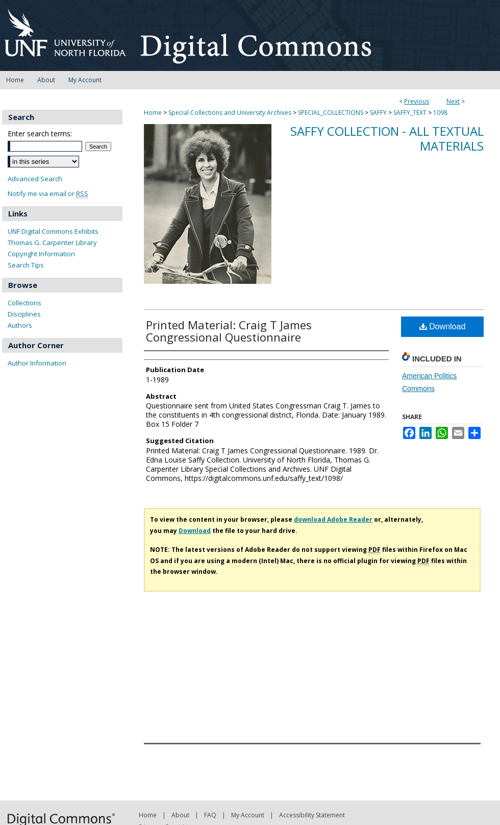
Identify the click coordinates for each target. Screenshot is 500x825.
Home (153, 112)
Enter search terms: (40, 133)
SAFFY (378, 112)
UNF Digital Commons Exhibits (53, 231)
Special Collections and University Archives (229, 112)
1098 (440, 112)
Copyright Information (41, 253)
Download (442, 326)
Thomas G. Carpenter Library (52, 242)
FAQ (210, 815)
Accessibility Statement (312, 815)
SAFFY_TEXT (410, 112)
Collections (24, 302)
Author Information (37, 363)
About (180, 815)
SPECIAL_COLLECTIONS (330, 112)
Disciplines (24, 314)
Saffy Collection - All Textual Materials (387, 138)
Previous (416, 101)
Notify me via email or (48, 194)
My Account (247, 815)
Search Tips (26, 265)
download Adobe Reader (333, 519)
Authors (20, 325)
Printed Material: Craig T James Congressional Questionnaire (229, 331)
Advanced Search (35, 178)
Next (453, 101)
